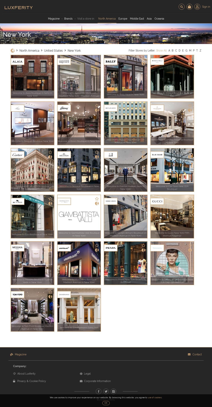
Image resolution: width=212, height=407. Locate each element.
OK (106, 403)
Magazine (54, 18)
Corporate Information (97, 381)
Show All (161, 50)
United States (53, 50)
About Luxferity (26, 373)
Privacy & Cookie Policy (31, 381)
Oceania (159, 18)
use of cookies (155, 397)
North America (107, 18)
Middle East (137, 18)
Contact (197, 354)
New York (74, 50)
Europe (122, 18)
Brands (68, 18)
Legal (87, 373)
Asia (149, 18)
